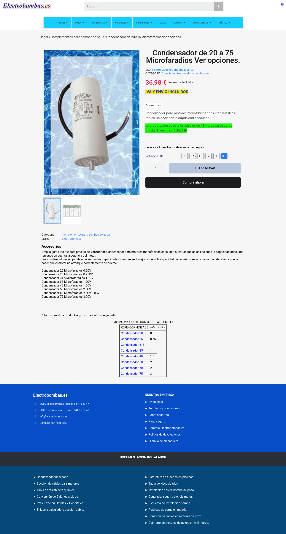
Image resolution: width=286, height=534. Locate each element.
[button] (281, 7)
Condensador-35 (132, 350)
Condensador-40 (132, 356)
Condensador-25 (132, 339)
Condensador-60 (132, 368)
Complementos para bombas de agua (185, 73)
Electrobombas (72, 238)
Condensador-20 (132, 333)
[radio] (185, 156)
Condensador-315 (132, 345)
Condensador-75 (132, 373)
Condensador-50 (132, 362)
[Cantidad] (155, 168)
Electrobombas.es (50, 395)
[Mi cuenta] (278, 6)
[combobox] (147, 6)
